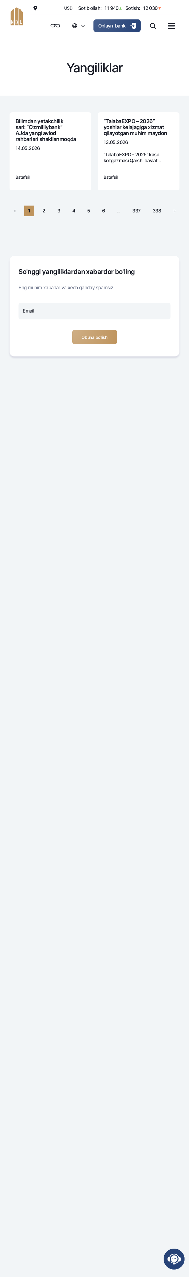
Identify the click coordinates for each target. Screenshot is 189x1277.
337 (136, 211)
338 (157, 211)
